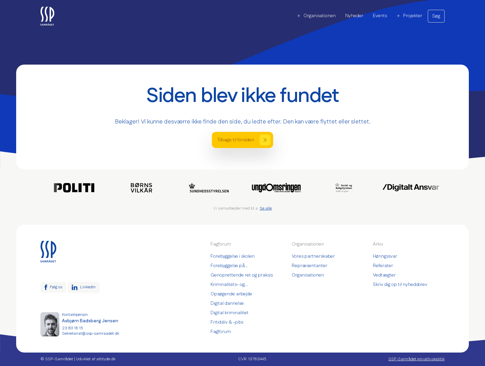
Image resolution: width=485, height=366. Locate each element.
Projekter (409, 15)
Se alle (266, 208)
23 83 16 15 (72, 328)
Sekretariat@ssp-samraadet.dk (90, 333)
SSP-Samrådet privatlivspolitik (416, 359)
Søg (436, 16)
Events (380, 15)
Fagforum (221, 331)
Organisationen (316, 15)
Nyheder (354, 15)
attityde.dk (106, 359)
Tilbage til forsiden (243, 140)
